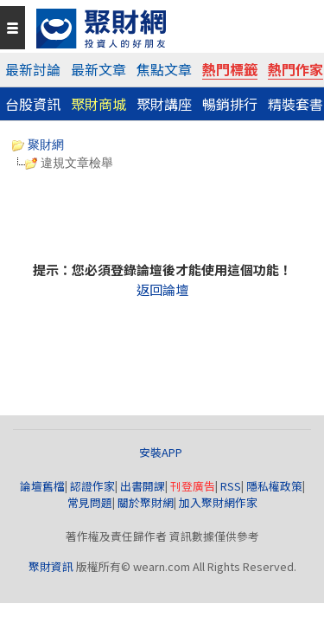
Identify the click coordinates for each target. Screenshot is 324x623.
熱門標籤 (229, 69)
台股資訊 (32, 103)
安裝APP (162, 452)
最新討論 (32, 69)
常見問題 (89, 502)
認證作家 (92, 486)
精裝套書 (295, 103)
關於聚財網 (146, 502)
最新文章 (98, 69)
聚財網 (38, 144)
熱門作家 (295, 69)
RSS (230, 486)
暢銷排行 (229, 103)
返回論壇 (162, 289)
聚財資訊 (51, 566)
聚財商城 (98, 103)
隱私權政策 (274, 486)
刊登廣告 (192, 486)
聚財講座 (164, 103)
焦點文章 (164, 69)
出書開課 (142, 486)
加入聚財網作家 (218, 502)
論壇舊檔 (42, 486)
